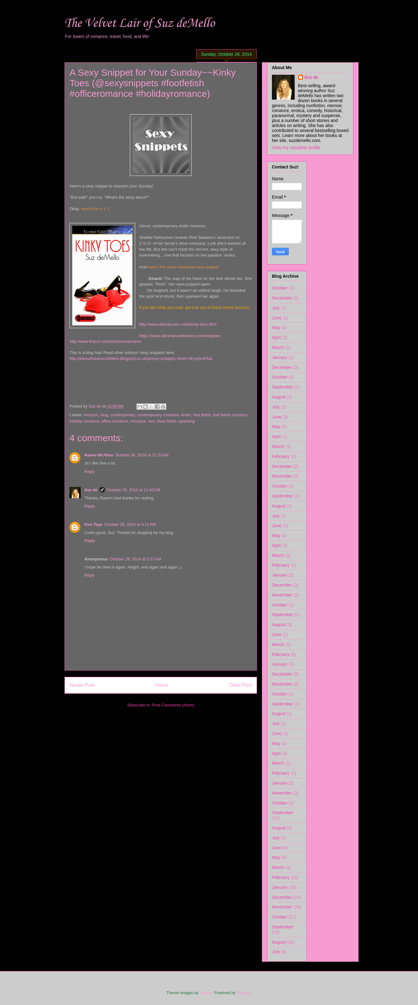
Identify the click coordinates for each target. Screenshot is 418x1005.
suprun (206, 992)
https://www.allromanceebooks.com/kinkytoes (180, 335)
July (276, 307)
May (276, 327)
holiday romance (84, 421)
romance (138, 421)
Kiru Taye (93, 524)
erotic (186, 415)
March (278, 347)
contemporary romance (158, 415)
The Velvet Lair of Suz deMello (139, 23)
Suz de (90, 490)
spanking (186, 421)
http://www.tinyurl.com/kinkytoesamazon (105, 341)
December (282, 297)
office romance (115, 421)
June (276, 317)
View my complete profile (296, 147)
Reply (89, 471)
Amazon (90, 415)
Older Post (240, 685)
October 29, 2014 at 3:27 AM (135, 559)
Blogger (243, 992)
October (279, 287)
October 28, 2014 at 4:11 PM (130, 524)
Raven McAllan (98, 455)
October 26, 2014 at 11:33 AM (142, 455)
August (279, 396)
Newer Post (82, 685)
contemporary (123, 415)
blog (104, 415)
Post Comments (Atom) (173, 705)
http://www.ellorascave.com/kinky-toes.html (177, 324)
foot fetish (202, 415)
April (276, 337)
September (282, 387)
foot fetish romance (230, 415)
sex (151, 421)
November (282, 476)
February (280, 456)
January (279, 357)
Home (162, 685)
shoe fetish (166, 421)
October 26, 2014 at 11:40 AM (133, 490)
